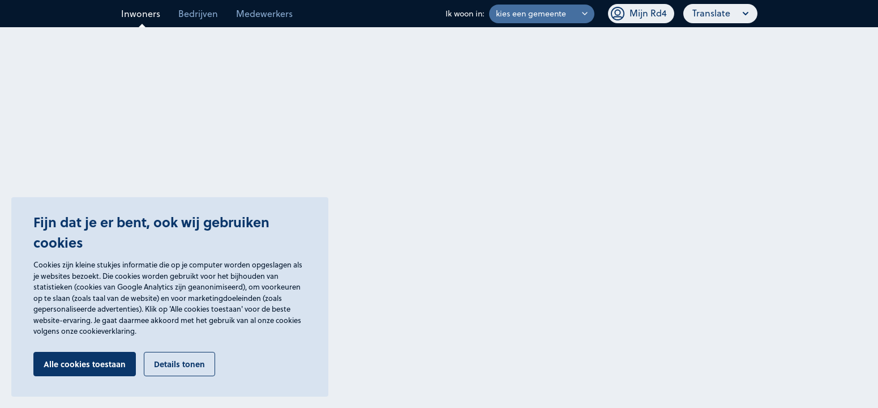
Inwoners (140, 13)
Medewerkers (264, 13)
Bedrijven (198, 13)
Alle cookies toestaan (85, 363)
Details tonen (179, 363)
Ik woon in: (465, 13)
